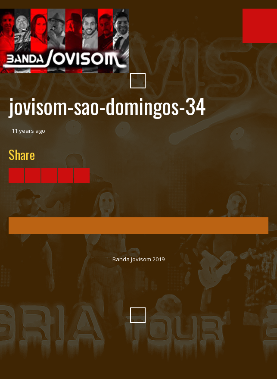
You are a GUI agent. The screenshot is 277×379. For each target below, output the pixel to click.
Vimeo (130, 59)
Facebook (99, 294)
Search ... (138, 80)
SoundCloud (145, 59)
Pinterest (176, 59)
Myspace (161, 59)
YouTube (114, 294)
